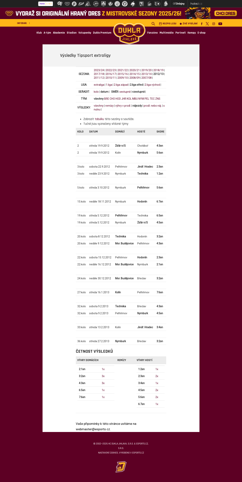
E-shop (202, 33)
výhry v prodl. (123, 105)
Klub (39, 33)
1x (103, 369)
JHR (123, 98)
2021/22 (123, 70)
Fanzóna (152, 33)
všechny (99, 105)
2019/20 (146, 70)
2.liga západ (121, 84)
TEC (152, 98)
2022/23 (111, 70)
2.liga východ (152, 84)
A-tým (47, 33)
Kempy (192, 33)
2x (156, 376)
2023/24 (99, 70)
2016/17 (111, 73)
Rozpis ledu (167, 23)
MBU (135, 98)
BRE (106, 98)
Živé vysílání (189, 23)
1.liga (109, 84)
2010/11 (111, 77)
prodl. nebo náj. (153, 105)
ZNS (157, 98)
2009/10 (123, 77)
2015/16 (123, 73)
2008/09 (135, 77)
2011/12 (99, 77)
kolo (96, 91)
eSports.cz (138, 452)
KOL (129, 98)
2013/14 (146, 73)
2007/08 (146, 77)
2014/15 (135, 73)
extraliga (99, 84)
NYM (141, 98)
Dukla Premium (102, 33)
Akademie (59, 33)
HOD (118, 98)
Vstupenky (84, 33)
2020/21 (135, 70)
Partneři (180, 33)
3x (103, 376)
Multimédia (167, 33)
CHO (112, 98)
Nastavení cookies (108, 452)
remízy (109, 105)
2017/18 (99, 73)
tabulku (99, 119)
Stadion (72, 33)
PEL (147, 98)
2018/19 (158, 70)
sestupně (124, 91)
